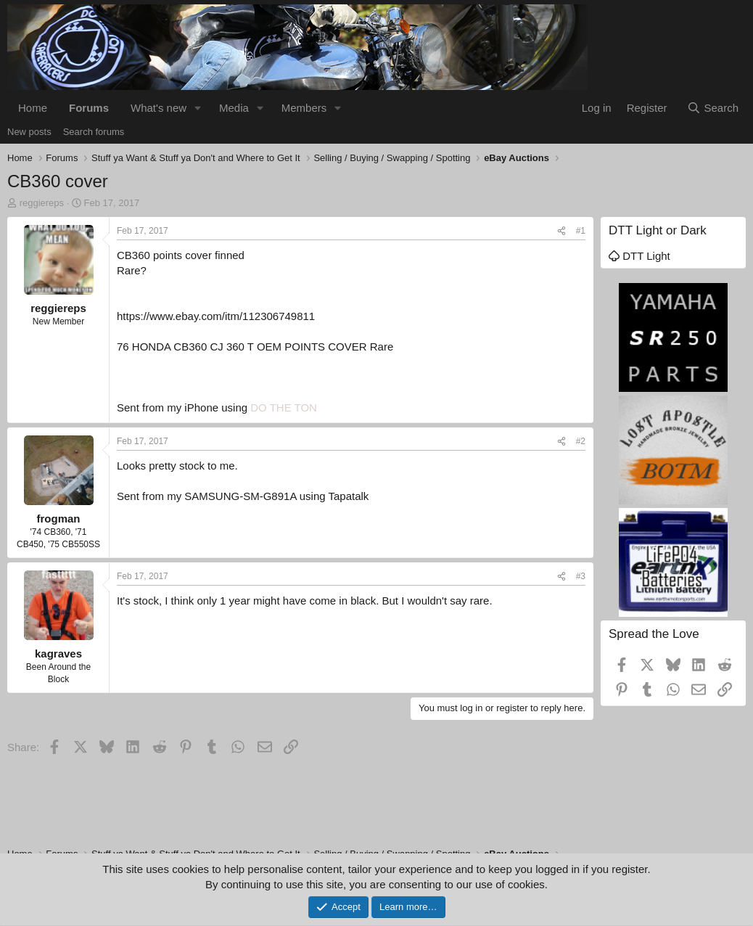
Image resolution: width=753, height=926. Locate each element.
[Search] (713, 107)
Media (234, 108)
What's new (158, 108)
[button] (198, 107)
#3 (580, 576)
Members (304, 108)
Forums (89, 108)
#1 (580, 231)
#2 (580, 441)
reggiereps (42, 202)
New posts (29, 131)
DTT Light (639, 256)
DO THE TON (283, 407)
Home (32, 108)
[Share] (561, 231)
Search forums (94, 131)
